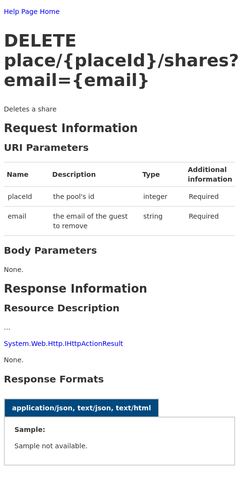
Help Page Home (32, 11)
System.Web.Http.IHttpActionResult (63, 343)
